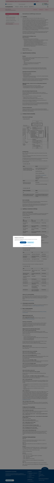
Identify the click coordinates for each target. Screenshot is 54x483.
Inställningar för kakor (30, 242)
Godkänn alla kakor (23, 242)
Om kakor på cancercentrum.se (27, 245)
